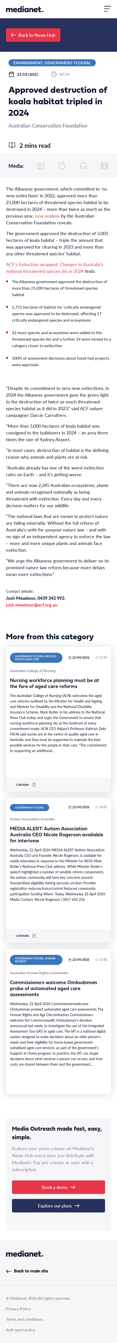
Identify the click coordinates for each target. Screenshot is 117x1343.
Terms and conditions (24, 1319)
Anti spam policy (20, 1329)
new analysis (47, 216)
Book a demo (58, 1187)
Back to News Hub (33, 35)
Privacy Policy (18, 1308)
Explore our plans (58, 1205)
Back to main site (27, 1271)
